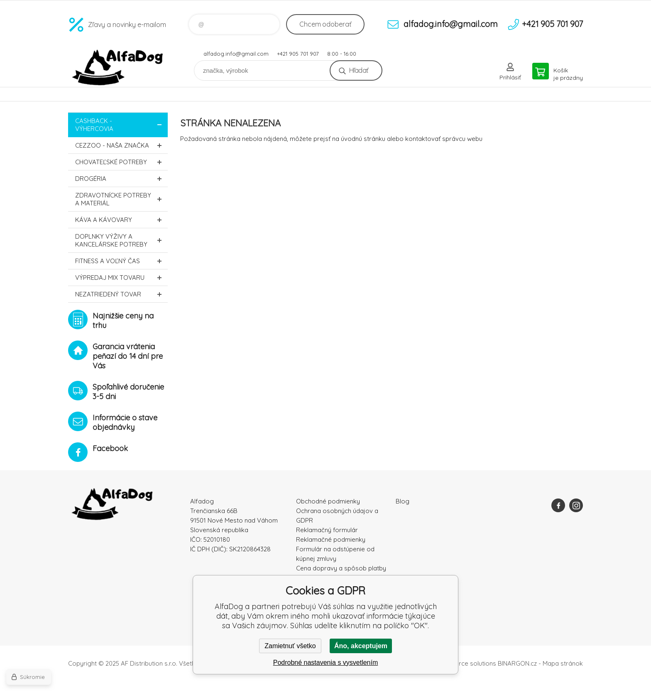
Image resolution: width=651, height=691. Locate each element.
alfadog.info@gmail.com (236, 53)
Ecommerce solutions (464, 663)
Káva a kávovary (121, 220)
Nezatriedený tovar (121, 294)
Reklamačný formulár (327, 530)
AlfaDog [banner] (118, 67)
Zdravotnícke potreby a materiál (121, 199)
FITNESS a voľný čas (121, 261)
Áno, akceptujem (360, 645)
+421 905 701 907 (298, 53)
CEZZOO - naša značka (121, 145)
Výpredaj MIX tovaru (121, 277)
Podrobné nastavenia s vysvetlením (325, 662)
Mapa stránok (563, 663)
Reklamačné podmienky (330, 539)
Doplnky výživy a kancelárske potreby (121, 240)
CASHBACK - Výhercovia (121, 125)
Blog (402, 501)
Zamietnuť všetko (290, 645)
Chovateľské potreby (121, 162)
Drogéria (121, 178)
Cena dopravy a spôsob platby (341, 568)
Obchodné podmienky (328, 501)
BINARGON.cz (517, 663)
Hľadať (358, 70)
